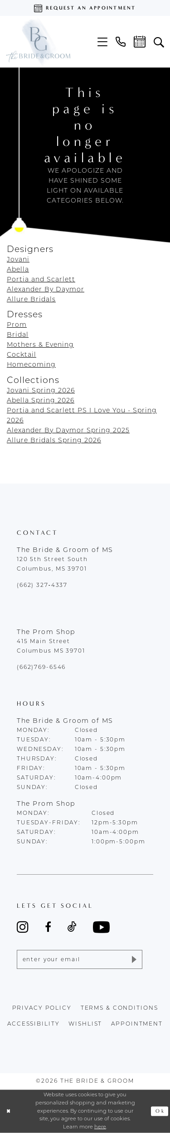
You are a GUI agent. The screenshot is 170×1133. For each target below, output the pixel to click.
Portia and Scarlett (41, 279)
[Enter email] (79, 959)
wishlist (85, 1024)
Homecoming (31, 365)
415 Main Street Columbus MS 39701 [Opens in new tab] (51, 646)
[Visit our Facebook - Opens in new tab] (48, 926)
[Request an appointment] (85, 8)
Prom (17, 325)
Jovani (18, 260)
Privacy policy (42, 1008)
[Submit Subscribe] (133, 959)
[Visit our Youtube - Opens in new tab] (101, 927)
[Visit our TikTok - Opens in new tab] (72, 926)
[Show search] (159, 41)
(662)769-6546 (41, 667)
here (100, 1127)
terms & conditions (119, 1008)
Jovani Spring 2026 (41, 390)
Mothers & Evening (40, 345)
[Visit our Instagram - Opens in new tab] (23, 927)
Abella (18, 269)
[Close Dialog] (8, 1111)
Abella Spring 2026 (40, 400)
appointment (137, 1024)
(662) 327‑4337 (42, 585)
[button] (102, 42)
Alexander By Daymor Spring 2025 (68, 430)
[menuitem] (102, 42)
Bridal (18, 335)
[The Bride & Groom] (38, 41)
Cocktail (21, 355)
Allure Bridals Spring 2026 (54, 440)
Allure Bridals (31, 299)
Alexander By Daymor (45, 289)
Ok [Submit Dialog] (160, 1111)
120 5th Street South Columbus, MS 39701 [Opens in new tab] (52, 564)
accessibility (33, 1024)
